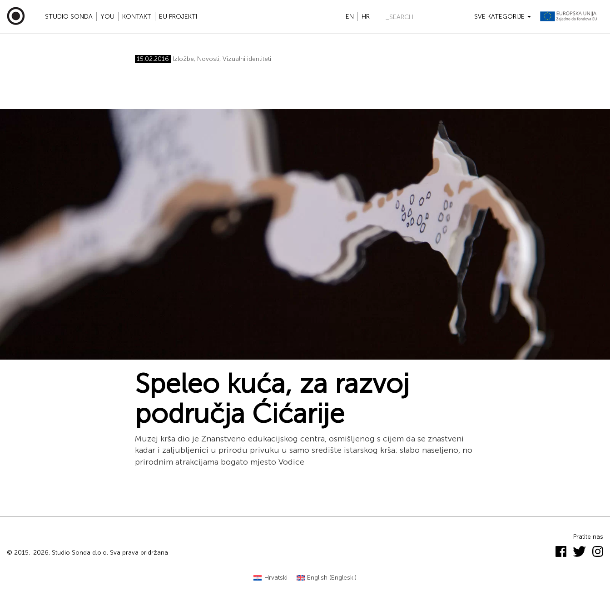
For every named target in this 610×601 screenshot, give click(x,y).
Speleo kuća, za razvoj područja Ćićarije (272, 398)
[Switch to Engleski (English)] (327, 578)
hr (366, 16)
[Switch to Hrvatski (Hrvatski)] (270, 578)
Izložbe (183, 59)
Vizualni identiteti (247, 59)
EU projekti (178, 16)
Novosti (208, 59)
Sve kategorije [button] (502, 16)
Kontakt (136, 16)
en (350, 16)
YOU (107, 16)
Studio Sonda (69, 16)
